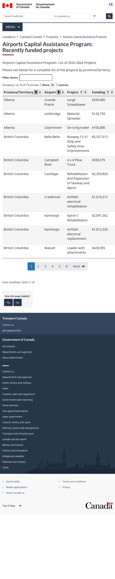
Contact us (8, 324)
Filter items (27, 77)
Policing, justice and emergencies (20, 427)
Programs (52, 36)
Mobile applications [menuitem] (16, 487)
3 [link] (47, 267)
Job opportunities (11, 330)
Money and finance (12, 444)
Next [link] (76, 266)
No (17, 302)
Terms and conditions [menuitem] (74, 481)
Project (77, 92)
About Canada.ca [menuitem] (15, 492)
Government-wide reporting (17, 399)
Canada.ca (9, 36)
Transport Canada (31, 36)
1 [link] (32, 267)
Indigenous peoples (13, 456)
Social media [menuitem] (13, 481)
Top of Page (11, 505)
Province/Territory (23, 92)
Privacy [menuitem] (66, 487)
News (5, 388)
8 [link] (68, 267)
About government (12, 357)
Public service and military (16, 382)
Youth (5, 467)
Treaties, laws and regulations (18, 394)
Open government (12, 416)
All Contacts (8, 346)
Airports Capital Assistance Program (85, 36)
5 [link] (61, 267)
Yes (8, 302)
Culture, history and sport (16, 422)
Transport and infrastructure (18, 433)
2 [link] (39, 267)
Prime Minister (10, 405)
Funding (103, 92)
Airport (54, 92)
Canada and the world (14, 439)
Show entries (55, 85)
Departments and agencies (17, 351)
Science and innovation (15, 450)
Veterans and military (14, 461)
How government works (15, 411)
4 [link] (54, 267)
